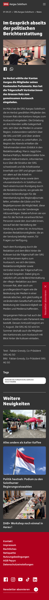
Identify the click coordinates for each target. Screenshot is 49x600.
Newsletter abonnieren (20, 589)
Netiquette (9, 552)
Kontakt (8, 541)
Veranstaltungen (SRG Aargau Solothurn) (19, 381)
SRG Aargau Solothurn (24, 12)
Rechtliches (9, 549)
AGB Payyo (9, 560)
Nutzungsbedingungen (16, 556)
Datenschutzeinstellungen (18, 564)
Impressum (9, 545)
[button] (44, 4)
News (39, 12)
